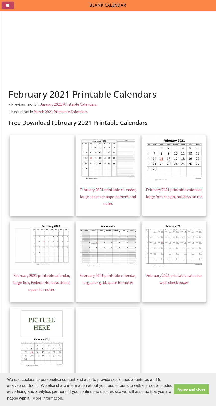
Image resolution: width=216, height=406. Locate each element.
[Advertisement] (108, 48)
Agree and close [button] (191, 389)
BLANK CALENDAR (108, 5)
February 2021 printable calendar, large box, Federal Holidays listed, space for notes (41, 282)
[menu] (10, 7)
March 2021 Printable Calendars (61, 112)
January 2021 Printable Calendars (68, 104)
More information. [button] (47, 398)
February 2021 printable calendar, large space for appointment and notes (108, 196)
